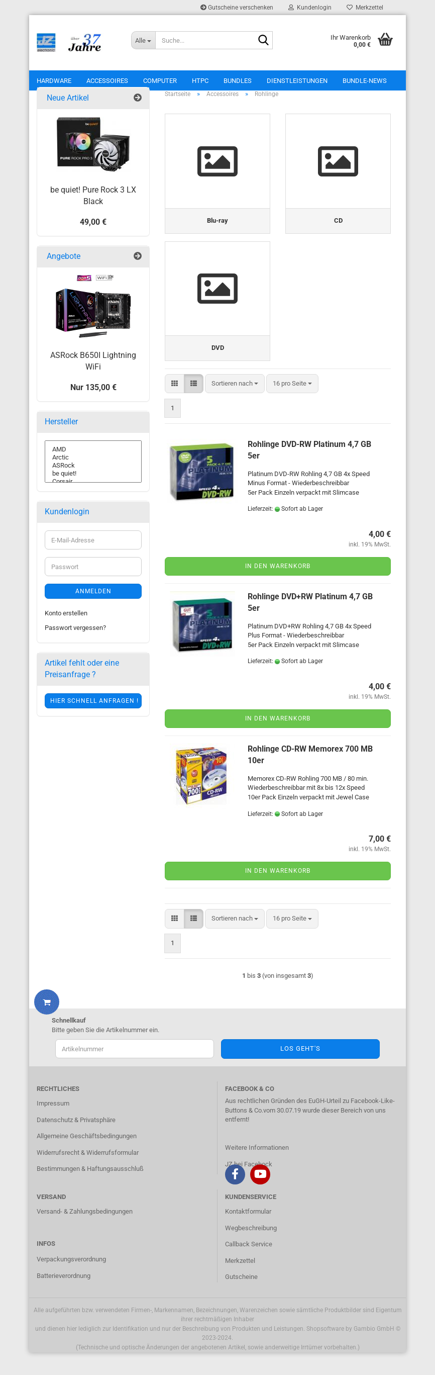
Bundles (238, 80)
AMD (93, 460)
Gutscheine (241, 1300)
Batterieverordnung (63, 1299)
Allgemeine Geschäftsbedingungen (87, 1159)
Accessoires (107, 80)
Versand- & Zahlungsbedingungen (85, 1234)
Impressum (53, 1126)
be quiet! (93, 485)
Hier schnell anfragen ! (94, 711)
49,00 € (93, 233)
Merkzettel (365, 7)
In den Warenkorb (277, 589)
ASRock (93, 477)
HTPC (200, 80)
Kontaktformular (248, 1234)
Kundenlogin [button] (310, 7)
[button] (174, 407)
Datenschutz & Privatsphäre (76, 1142)
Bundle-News (365, 80)
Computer (160, 80)
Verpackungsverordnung (71, 1282)
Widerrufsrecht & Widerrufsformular (88, 1175)
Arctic (93, 469)
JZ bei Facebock (248, 1187)
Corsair (93, 493)
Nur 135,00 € (93, 398)
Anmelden (93, 602)
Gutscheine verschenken (236, 7)
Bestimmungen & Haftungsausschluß (90, 1192)
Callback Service (248, 1267)
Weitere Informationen (257, 1170)
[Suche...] (143, 40)
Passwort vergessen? (75, 639)
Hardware (54, 80)
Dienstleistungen (297, 80)
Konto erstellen (66, 624)
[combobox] (235, 407)
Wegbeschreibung (251, 1250)
